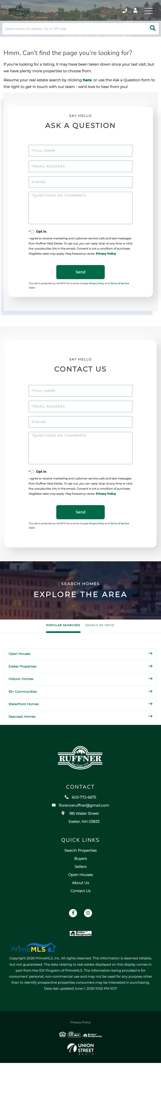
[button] (152, 33)
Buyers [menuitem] (80, 889)
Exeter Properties (22, 688)
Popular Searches (63, 646)
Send (80, 285)
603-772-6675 (80, 827)
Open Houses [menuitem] (80, 905)
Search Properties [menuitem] (80, 881)
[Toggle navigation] (147, 13)
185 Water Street (80, 848)
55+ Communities (23, 713)
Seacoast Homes (22, 738)
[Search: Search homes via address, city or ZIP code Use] (80, 33)
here (87, 85)
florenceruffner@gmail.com (80, 835)
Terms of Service (119, 296)
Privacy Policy (106, 265)
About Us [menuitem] (80, 913)
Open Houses (19, 675)
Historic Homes (21, 700)
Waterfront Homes (24, 725)
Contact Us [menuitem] (81, 921)
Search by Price (99, 646)
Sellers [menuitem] (80, 897)
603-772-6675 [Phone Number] (117, 12)
